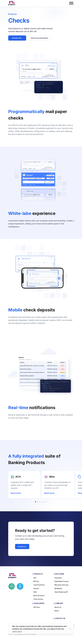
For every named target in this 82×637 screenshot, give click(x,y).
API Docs (36, 607)
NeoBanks (58, 588)
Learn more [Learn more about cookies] (17, 631)
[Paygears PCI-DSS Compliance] (11, 586)
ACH (34, 578)
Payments (58, 578)
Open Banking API (61, 592)
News (57, 611)
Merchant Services (62, 585)
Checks (36, 588)
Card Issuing (38, 599)
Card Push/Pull (38, 585)
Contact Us (17, 38)
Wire (35, 592)
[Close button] (70, 629)
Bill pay (36, 581)
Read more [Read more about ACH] (16, 493)
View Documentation (40, 38)
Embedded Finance (62, 581)
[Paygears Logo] (11, 3)
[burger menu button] (71, 3)
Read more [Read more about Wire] (49, 493)
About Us (58, 607)
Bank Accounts (39, 595)
